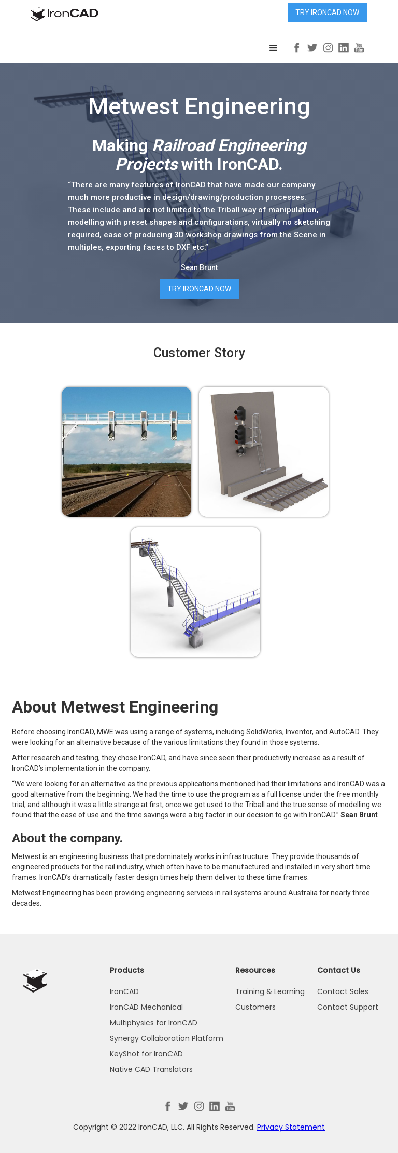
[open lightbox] (126, 452)
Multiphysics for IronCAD (153, 1022)
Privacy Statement (291, 1127)
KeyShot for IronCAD (146, 1054)
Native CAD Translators (151, 1069)
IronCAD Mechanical (146, 1007)
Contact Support (347, 1007)
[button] (273, 48)
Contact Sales (342, 991)
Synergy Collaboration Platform (166, 1038)
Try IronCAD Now (327, 12)
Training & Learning (270, 991)
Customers (255, 1007)
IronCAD (124, 991)
